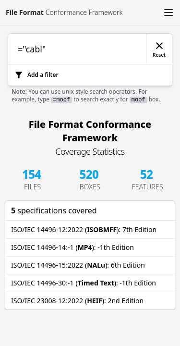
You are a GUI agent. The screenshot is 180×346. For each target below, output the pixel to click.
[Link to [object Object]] (61, 12)
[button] (168, 12)
